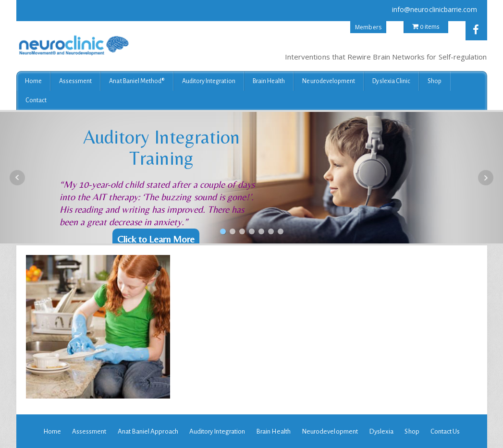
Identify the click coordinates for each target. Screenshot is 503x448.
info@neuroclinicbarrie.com (435, 9)
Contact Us (445, 431)
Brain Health (269, 81)
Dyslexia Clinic (391, 81)
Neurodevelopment (328, 81)
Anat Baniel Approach (148, 431)
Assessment (75, 81)
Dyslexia (381, 431)
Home (33, 81)
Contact (36, 100)
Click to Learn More (156, 238)
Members (368, 27)
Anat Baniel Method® (136, 81)
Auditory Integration (208, 81)
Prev (17, 177)
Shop (435, 81)
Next (485, 177)
